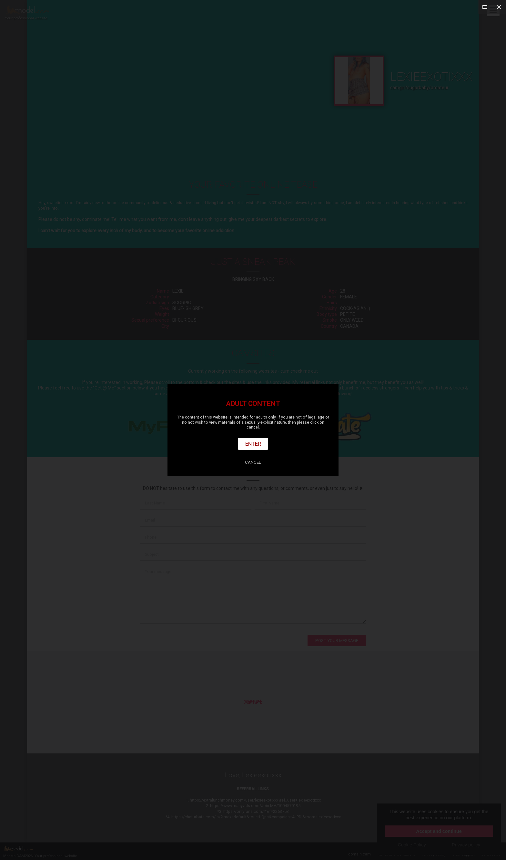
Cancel (253, 462)
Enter (253, 443)
